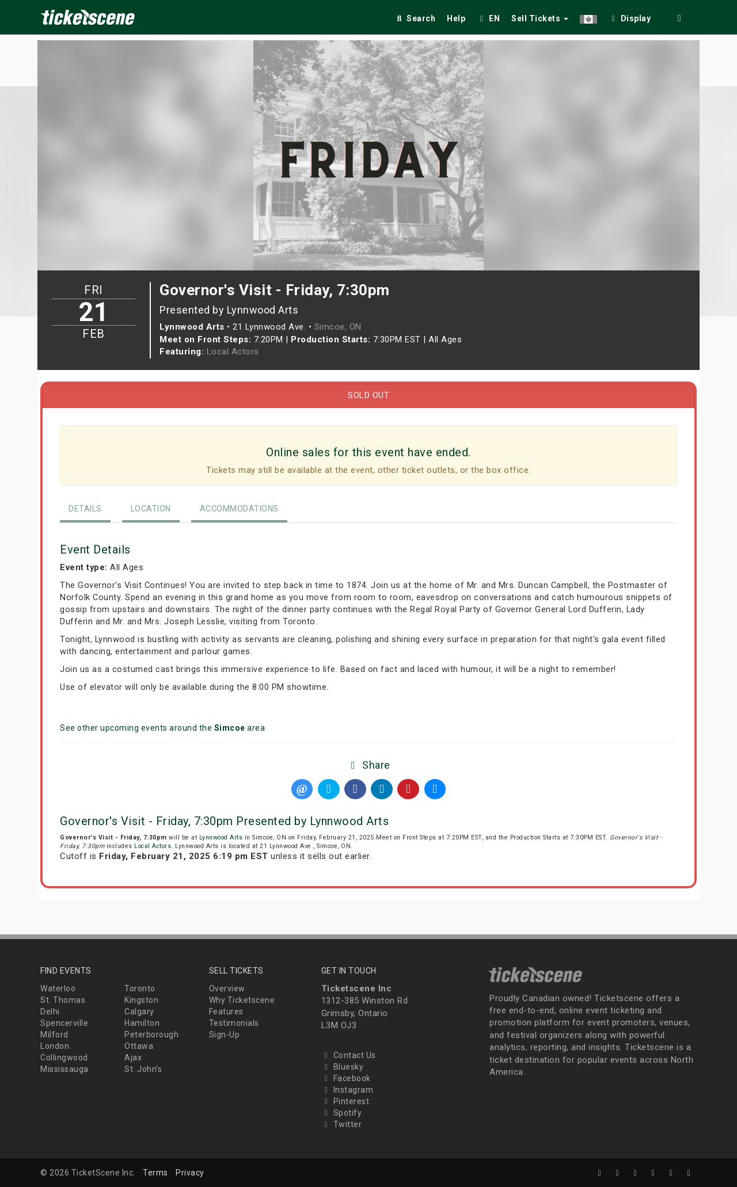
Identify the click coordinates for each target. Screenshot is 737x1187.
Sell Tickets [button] (539, 18)
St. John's (143, 1069)
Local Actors (233, 351)
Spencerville (64, 1023)
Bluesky (342, 1066)
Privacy (190, 1172)
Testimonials (234, 1023)
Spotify (341, 1112)
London (54, 1046)
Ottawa (138, 1046)
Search (414, 18)
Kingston (141, 1000)
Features (226, 1011)
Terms (155, 1172)
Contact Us (348, 1055)
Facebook (346, 1078)
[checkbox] (630, 16)
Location (151, 508)
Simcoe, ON (338, 327)
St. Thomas (62, 1000)
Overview (227, 988)
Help (456, 18)
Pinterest (345, 1101)
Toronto (139, 988)
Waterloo (57, 988)
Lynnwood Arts (221, 837)
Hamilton (141, 1023)
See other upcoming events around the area (162, 727)
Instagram (347, 1089)
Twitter (341, 1124)
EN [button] (488, 18)
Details (85, 508)
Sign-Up (224, 1034)
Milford (54, 1034)
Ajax (133, 1057)
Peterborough (151, 1034)
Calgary (139, 1011)
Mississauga (64, 1069)
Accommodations (239, 508)
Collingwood (64, 1057)
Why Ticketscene (242, 1000)
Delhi (50, 1011)
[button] (588, 16)
